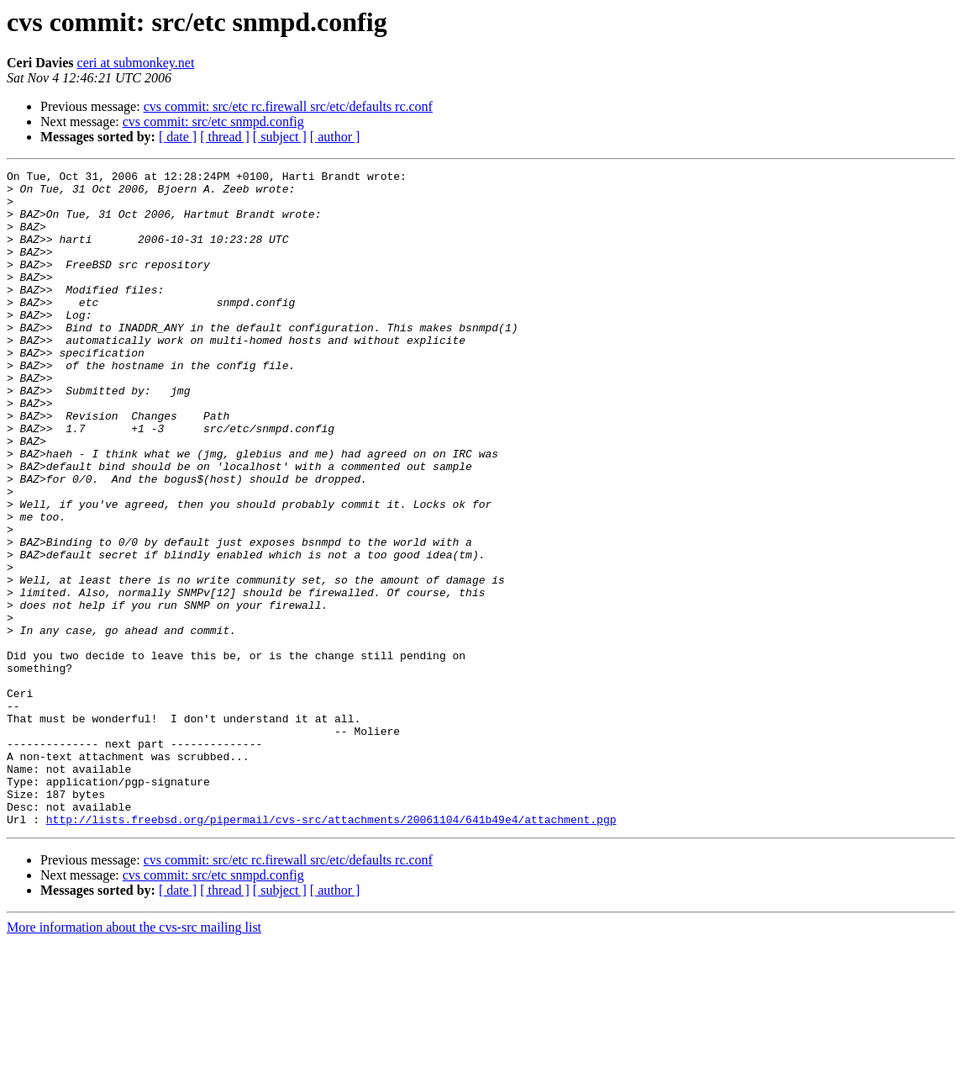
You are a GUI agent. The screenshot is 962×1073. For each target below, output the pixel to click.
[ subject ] (280, 137)
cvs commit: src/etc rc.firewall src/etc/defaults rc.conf (288, 106)
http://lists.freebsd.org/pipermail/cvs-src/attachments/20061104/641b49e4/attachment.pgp (331, 950)
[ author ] (335, 137)
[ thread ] (225, 137)
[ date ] (178, 137)
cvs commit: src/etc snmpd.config (213, 121)
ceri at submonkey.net (136, 63)
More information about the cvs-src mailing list (134, 1058)
